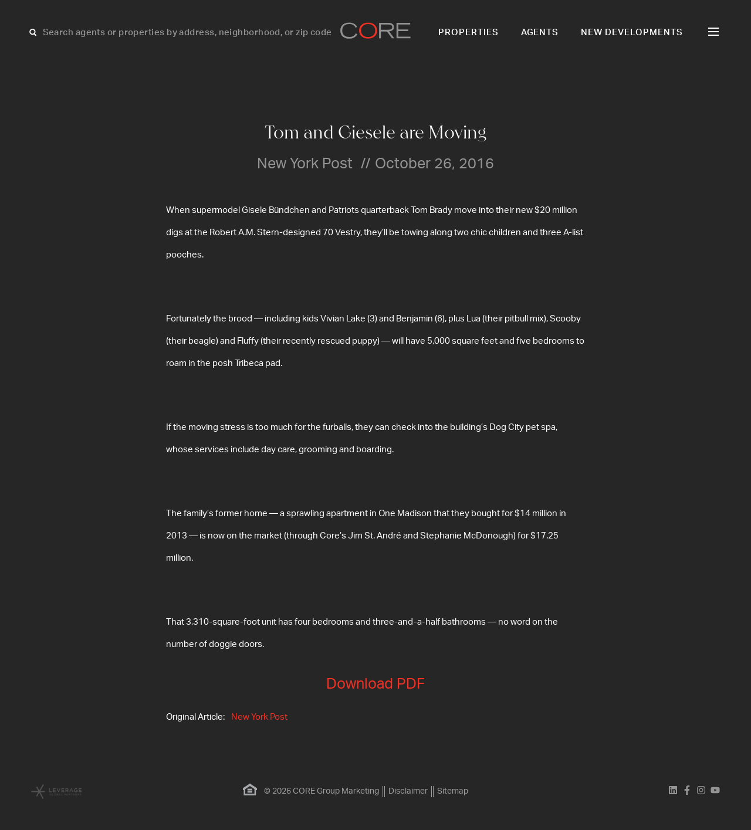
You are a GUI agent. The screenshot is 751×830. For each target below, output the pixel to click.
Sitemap (452, 791)
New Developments (632, 32)
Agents (540, 32)
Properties (468, 32)
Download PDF (375, 684)
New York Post (259, 717)
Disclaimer (408, 791)
